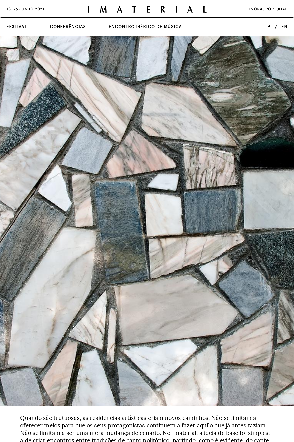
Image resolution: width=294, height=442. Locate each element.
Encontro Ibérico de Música (145, 26)
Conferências (68, 26)
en (284, 26)
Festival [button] (16, 26)
